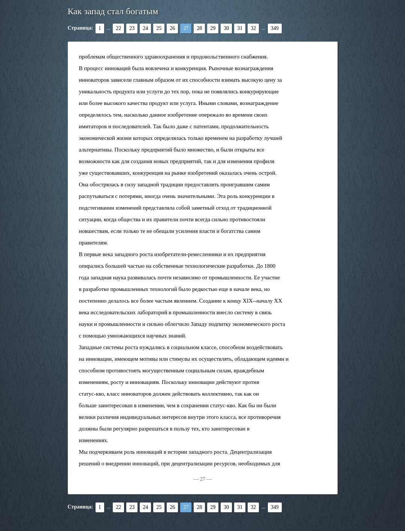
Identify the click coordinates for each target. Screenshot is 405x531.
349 (275, 28)
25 (158, 28)
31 (239, 28)
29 (212, 28)
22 (118, 28)
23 (132, 28)
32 (253, 28)
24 (145, 28)
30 (226, 28)
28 (199, 28)
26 (172, 28)
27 (185, 28)
